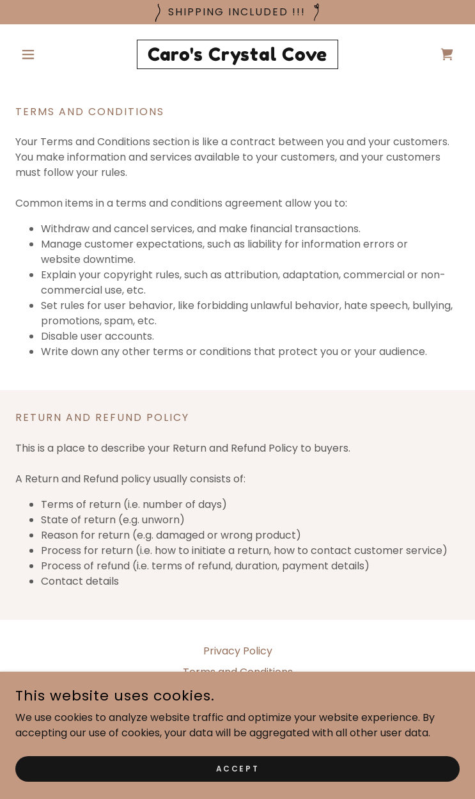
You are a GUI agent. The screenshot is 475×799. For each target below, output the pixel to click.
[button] (48, 54)
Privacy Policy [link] (237, 651)
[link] (237, 54)
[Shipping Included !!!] (237, 12)
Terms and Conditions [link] (238, 672)
